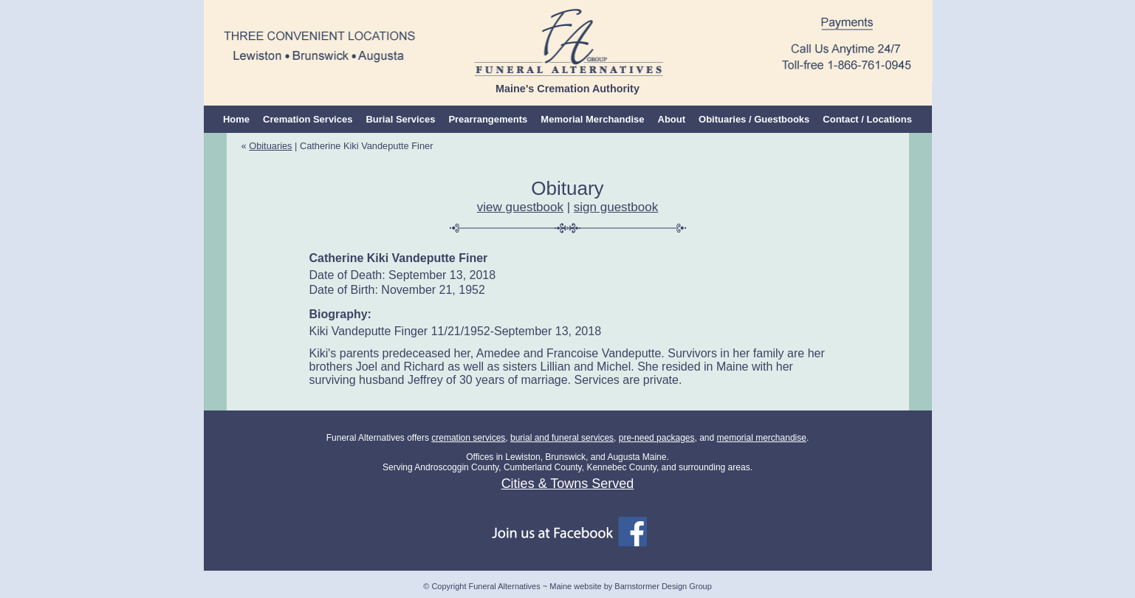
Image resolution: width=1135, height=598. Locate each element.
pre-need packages (657, 438)
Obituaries (270, 145)
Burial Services (400, 119)
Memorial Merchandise (592, 119)
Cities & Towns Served (567, 483)
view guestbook (520, 207)
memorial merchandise (761, 438)
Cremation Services (307, 119)
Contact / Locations (867, 119)
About (672, 119)
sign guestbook (616, 207)
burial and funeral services (562, 438)
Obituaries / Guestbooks (754, 119)
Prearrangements (487, 119)
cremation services (468, 438)
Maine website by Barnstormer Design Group (630, 586)
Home (236, 119)
